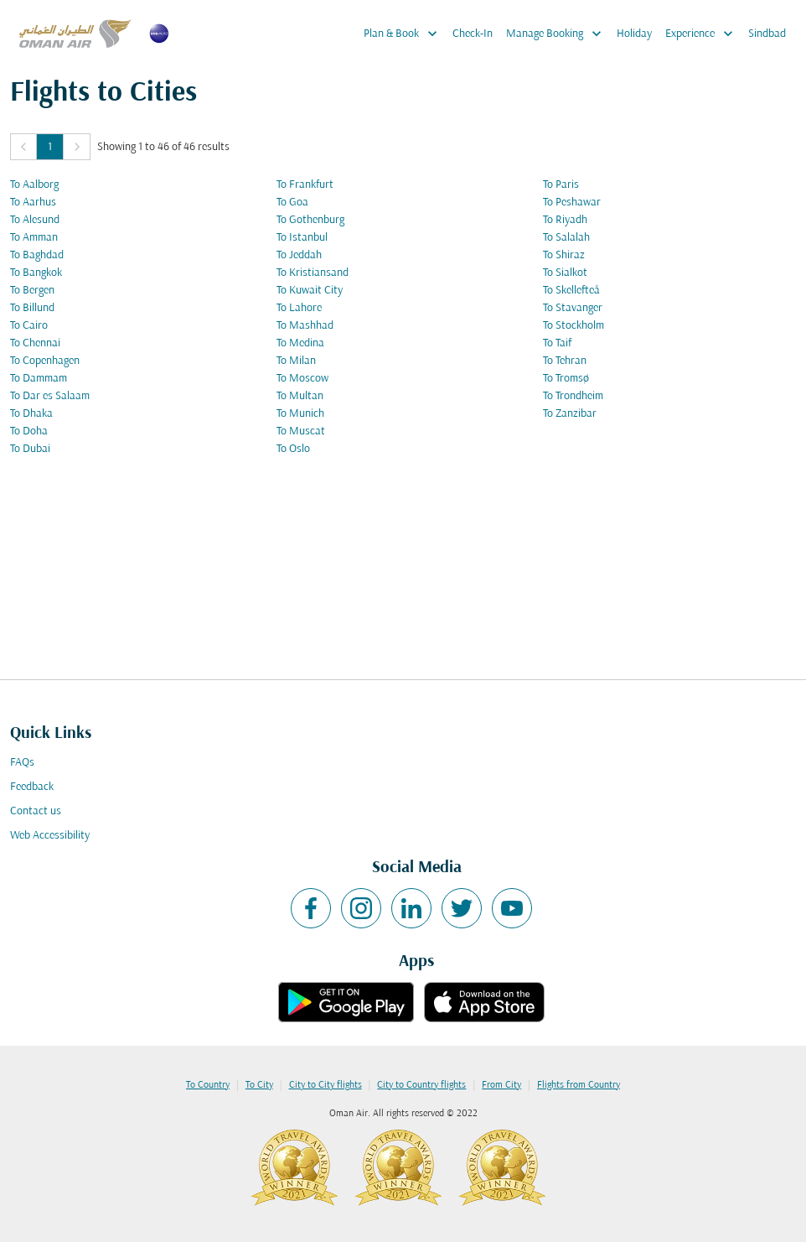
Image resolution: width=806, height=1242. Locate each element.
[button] (23, 146)
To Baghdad (37, 255)
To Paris (561, 185)
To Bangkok (36, 273)
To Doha (29, 431)
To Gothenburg (310, 220)
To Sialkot (565, 273)
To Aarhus (33, 202)
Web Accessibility (50, 835)
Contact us (35, 811)
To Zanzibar (570, 414)
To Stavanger (572, 308)
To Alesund (34, 220)
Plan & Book (405, 33)
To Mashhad (304, 326)
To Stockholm (573, 326)
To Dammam (38, 378)
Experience (703, 33)
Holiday (634, 34)
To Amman (34, 237)
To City (259, 1085)
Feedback (32, 787)
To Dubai (30, 449)
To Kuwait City (309, 290)
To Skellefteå (571, 290)
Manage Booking (558, 33)
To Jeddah (299, 255)
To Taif (557, 343)
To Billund (32, 308)
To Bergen (32, 290)
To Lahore (299, 308)
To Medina (300, 343)
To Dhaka (31, 414)
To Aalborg (34, 185)
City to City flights (325, 1085)
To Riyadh (565, 220)
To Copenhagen (45, 361)
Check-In (472, 34)
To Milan (296, 361)
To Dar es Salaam (50, 396)
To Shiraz (564, 255)
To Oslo (293, 449)
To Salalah (566, 237)
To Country (208, 1085)
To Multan (299, 396)
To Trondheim (573, 396)
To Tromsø (566, 378)
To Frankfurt (304, 185)
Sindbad (767, 34)
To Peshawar (572, 202)
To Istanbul (302, 237)
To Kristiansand (312, 273)
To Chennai (35, 343)
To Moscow (302, 378)
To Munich (300, 414)
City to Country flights (421, 1085)
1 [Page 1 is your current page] (50, 147)
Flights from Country (578, 1085)
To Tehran (564, 361)
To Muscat (300, 431)
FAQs (22, 762)
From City (501, 1085)
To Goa (292, 202)
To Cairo (29, 326)
